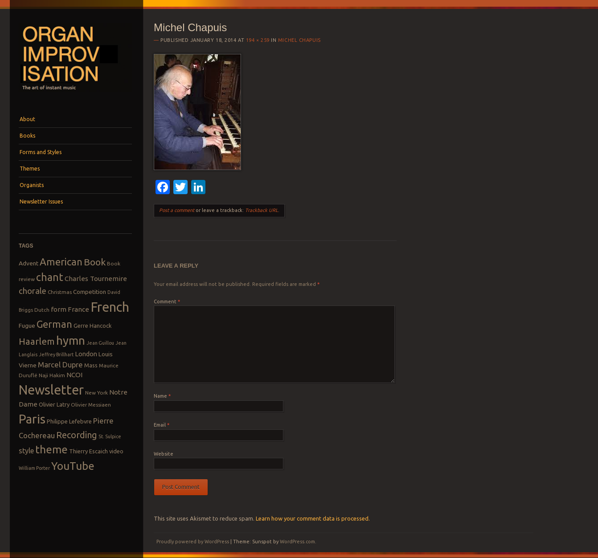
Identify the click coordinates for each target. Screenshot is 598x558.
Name (162, 396)
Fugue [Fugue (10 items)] (27, 325)
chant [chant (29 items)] (49, 277)
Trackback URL (261, 210)
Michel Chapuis (299, 40)
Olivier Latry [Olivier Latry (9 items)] (54, 404)
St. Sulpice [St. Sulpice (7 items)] (109, 436)
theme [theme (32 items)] (51, 449)
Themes (30, 168)
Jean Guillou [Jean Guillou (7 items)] (100, 343)
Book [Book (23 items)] (95, 262)
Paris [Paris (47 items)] (32, 419)
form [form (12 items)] (58, 309)
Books (27, 135)
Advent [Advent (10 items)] (28, 263)
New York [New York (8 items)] (96, 392)
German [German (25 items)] (54, 324)
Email (161, 425)
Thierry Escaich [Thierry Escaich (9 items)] (88, 451)
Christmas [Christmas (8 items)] (60, 292)
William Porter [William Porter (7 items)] (34, 468)
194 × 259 (258, 40)
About (27, 119)
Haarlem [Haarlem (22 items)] (37, 341)
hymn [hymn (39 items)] (70, 340)
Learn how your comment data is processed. (313, 518)
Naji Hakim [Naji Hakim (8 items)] (52, 375)
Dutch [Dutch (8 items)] (41, 310)
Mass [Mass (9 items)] (91, 365)
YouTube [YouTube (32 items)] (72, 466)
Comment (167, 301)
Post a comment (176, 210)
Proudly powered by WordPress (192, 541)
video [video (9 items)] (116, 451)
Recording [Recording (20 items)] (76, 435)
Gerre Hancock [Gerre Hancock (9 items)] (93, 325)
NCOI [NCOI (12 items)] (74, 375)
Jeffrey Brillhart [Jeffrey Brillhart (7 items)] (56, 354)
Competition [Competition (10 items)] (89, 291)
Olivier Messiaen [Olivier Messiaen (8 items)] (91, 404)
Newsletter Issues (41, 201)
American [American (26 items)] (61, 261)
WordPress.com (297, 541)
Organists (32, 185)
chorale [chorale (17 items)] (32, 291)
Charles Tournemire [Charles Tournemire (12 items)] (96, 278)
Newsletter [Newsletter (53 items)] (51, 390)
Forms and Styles (40, 152)
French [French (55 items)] (109, 307)
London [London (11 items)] (86, 354)
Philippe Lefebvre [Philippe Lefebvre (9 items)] (69, 421)
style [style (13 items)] (26, 451)
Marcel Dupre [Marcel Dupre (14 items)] (60, 364)
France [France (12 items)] (78, 309)
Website (163, 453)
